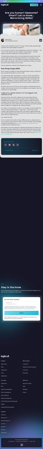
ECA (2, 386)
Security (3, 429)
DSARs (2, 404)
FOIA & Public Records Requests (9, 401)
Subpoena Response (6, 398)
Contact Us (4, 432)
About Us (3, 414)
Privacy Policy (27, 308)
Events (24, 392)
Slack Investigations (6, 392)
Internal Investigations (6, 389)
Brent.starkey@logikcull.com (23, 123)
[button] (40, 4)
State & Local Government (29, 367)
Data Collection (5, 395)
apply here (35, 123)
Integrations (4, 376)
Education (25, 373)
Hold (2, 367)
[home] (5, 5)
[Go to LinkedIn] (21, 445)
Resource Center (27, 383)
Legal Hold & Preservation (7, 407)
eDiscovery (4, 364)
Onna (2, 373)
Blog (24, 386)
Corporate (25, 364)
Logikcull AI (4, 370)
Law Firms (25, 370)
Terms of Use (32, 441)
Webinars (25, 389)
